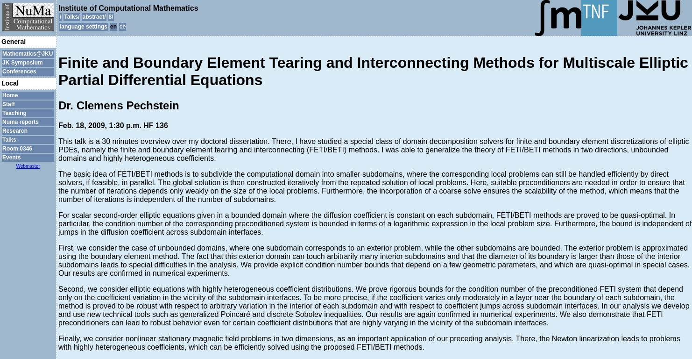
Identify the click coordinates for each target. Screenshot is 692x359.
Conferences (19, 71)
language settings (83, 26)
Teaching (14, 113)
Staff (8, 104)
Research (15, 131)
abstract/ (94, 17)
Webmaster (28, 166)
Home (10, 95)
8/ (111, 17)
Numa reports (20, 122)
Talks (9, 139)
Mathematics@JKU (27, 53)
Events (11, 157)
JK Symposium (22, 62)
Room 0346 (17, 148)
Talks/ (71, 17)
